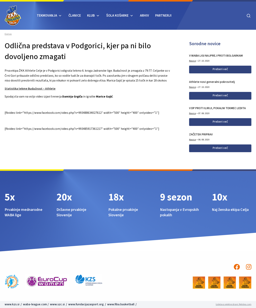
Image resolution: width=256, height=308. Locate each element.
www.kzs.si (12, 304)
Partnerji (163, 15)
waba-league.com (35, 304)
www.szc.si (57, 304)
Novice (192, 61)
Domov (8, 34)
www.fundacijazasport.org (86, 304)
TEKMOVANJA (47, 15)
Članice (74, 15)
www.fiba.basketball (120, 304)
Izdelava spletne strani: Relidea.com (233, 304)
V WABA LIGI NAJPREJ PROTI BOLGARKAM (216, 55)
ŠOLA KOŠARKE (117, 15)
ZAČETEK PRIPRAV (201, 134)
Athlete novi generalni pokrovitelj (212, 82)
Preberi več (220, 69)
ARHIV (144, 15)
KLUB (91, 15)
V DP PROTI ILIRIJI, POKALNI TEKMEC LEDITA (217, 108)
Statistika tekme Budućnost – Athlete (30, 89)
